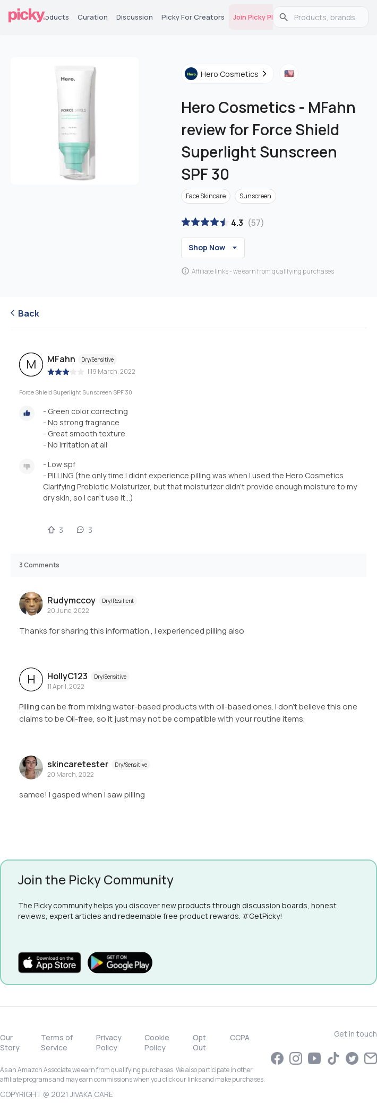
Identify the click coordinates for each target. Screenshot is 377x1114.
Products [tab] (53, 17)
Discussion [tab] (134, 17)
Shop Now (214, 247)
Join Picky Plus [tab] (257, 17)
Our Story (10, 1042)
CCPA (240, 1037)
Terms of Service (57, 1042)
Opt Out (199, 1042)
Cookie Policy (156, 1042)
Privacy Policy (109, 1042)
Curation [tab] (93, 17)
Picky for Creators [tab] (193, 17)
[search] (326, 17)
